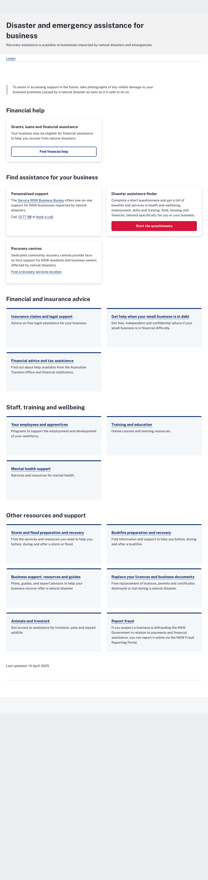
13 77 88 (25, 217)
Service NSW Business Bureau (41, 200)
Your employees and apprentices (39, 424)
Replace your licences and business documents (152, 577)
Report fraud (122, 621)
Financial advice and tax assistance (42, 360)
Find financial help (54, 152)
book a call (44, 217)
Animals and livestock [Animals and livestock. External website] (30, 621)
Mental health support (31, 469)
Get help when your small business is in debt (150, 316)
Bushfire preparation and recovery (141, 532)
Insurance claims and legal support (42, 316)
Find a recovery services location (36, 272)
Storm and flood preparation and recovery (47, 532)
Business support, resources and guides (45, 577)
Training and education (131, 424)
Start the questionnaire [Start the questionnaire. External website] (154, 226)
